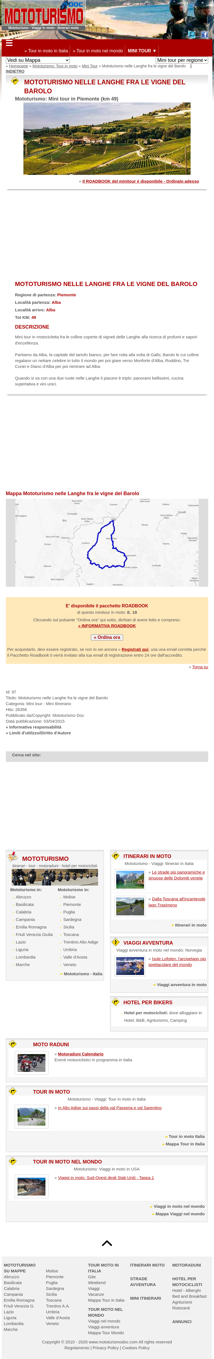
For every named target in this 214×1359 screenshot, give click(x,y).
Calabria (23, 912)
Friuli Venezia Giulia (34, 934)
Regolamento (76, 1347)
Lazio (21, 942)
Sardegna (72, 919)
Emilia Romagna (31, 927)
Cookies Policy (135, 1347)
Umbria (70, 949)
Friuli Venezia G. (19, 1306)
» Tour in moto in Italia (46, 50)
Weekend (97, 1282)
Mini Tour (90, 66)
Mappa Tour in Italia (185, 1144)
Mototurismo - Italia (83, 973)
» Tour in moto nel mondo (98, 50)
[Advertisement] (107, 235)
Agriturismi (182, 1302)
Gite (92, 1276)
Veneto (69, 964)
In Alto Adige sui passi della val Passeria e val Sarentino (110, 1107)
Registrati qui (135, 649)
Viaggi (93, 1288)
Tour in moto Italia (187, 1136)
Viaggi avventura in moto (181, 984)
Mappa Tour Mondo (106, 1332)
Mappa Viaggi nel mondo (180, 1213)
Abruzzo (23, 896)
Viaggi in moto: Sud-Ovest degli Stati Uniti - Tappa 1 (106, 1177)
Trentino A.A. (58, 1306)
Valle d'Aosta (75, 957)
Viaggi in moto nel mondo (179, 1206)
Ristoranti (181, 1308)
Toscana (71, 934)
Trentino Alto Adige (80, 942)
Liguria (22, 949)
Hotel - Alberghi (186, 1290)
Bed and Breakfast (189, 1296)
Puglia (69, 912)
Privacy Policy (106, 1347)
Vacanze (96, 1294)
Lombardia (26, 957)
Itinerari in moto (190, 925)
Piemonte (72, 904)
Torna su (200, 666)
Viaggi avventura (103, 1326)
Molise (69, 896)
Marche (23, 964)
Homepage (18, 66)
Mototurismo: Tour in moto (55, 66)
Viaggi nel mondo (104, 1321)
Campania (25, 919)
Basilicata (25, 904)
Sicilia (68, 927)
